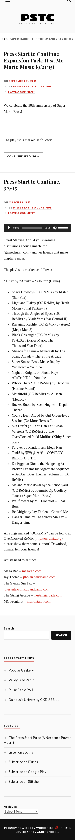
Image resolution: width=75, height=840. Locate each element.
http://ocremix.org (48, 538)
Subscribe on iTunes (23, 762)
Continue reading (25, 157)
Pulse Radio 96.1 (21, 690)
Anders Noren (47, 831)
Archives (10, 806)
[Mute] (55, 228)
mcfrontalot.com (38, 601)
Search (9, 628)
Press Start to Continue (32, 86)
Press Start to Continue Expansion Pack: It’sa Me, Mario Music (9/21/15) (34, 60)
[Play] (9, 228)
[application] (37, 228)
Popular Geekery (21, 670)
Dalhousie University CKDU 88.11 (34, 700)
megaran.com (31, 571)
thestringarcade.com (47, 595)
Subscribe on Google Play (27, 772)
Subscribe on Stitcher (24, 781)
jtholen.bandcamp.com (39, 577)
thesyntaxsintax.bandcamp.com (27, 589)
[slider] (32, 228)
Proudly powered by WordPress (28, 827)
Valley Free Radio (21, 680)
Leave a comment (21, 91)
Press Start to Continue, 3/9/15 (32, 184)
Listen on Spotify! (22, 752)
